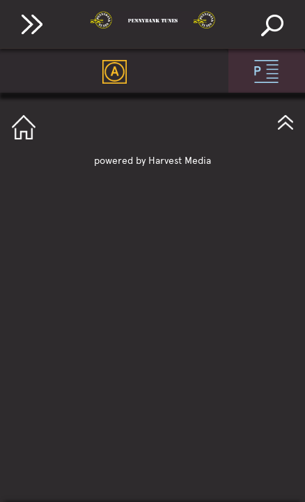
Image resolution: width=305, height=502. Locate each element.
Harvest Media (179, 161)
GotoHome (24, 127)
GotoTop (285, 121)
